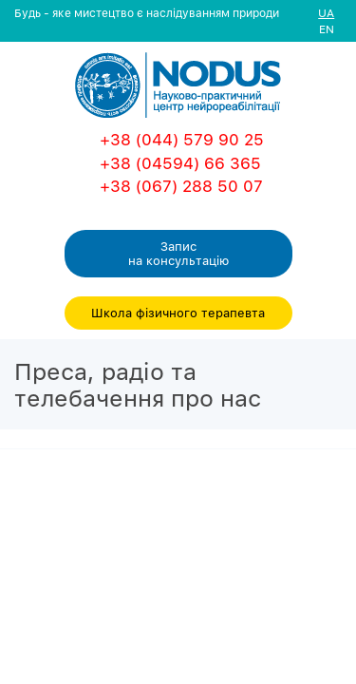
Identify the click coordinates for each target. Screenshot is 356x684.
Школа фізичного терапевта (178, 312)
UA (326, 13)
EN (326, 29)
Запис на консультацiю (178, 253)
